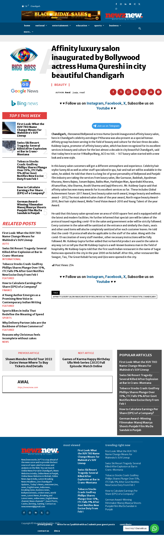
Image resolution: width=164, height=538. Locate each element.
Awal (67, 92)
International (10, 246)
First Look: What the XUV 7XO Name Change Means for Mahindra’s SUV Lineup (31, 127)
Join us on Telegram (106, 125)
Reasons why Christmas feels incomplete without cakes (23, 332)
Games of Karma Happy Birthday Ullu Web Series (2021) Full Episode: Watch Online (86, 358)
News (5, 338)
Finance (6, 280)
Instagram (95, 103)
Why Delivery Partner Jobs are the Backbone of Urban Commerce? (23, 318)
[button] (140, 29)
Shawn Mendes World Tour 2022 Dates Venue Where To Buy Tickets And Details (28, 358)
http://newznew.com (28, 383)
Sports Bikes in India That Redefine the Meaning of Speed (21, 303)
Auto (5, 231)
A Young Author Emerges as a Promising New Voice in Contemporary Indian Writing (23, 288)
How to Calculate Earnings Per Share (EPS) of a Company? (30, 179)
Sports (6, 311)
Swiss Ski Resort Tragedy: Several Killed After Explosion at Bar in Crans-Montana (32, 143)
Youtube (103, 108)
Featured (7, 269)
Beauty (60, 84)
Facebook (113, 103)
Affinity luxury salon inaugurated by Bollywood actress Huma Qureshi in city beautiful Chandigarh (104, 297)
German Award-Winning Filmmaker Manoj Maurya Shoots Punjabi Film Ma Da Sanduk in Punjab (31, 196)
